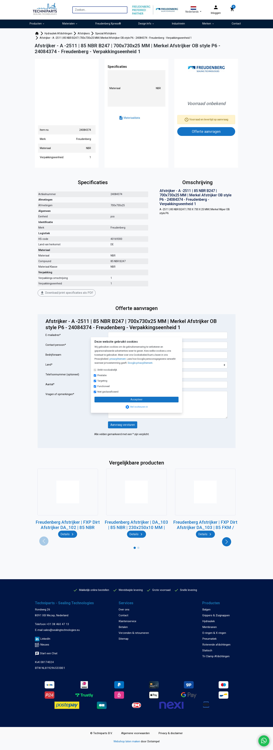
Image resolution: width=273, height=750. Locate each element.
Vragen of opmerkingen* (60, 394)
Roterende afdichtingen (216, 644)
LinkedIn (45, 638)
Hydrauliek (208, 621)
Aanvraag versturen (122, 425)
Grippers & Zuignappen (216, 615)
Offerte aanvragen (206, 131)
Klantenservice (127, 621)
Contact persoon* (56, 344)
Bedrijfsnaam (53, 354)
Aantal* (50, 384)
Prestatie (102, 375)
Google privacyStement (140, 362)
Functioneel (103, 386)
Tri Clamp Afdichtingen (216, 656)
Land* (49, 364)
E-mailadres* (53, 335)
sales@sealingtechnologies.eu (61, 630)
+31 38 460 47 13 (57, 624)
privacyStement (117, 358)
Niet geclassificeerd (107, 391)
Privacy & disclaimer (170, 733)
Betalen (123, 627)
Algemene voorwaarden (135, 733)
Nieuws (44, 644)
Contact (123, 615)
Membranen (209, 627)
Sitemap (123, 638)
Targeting (102, 380)
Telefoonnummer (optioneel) (62, 374)
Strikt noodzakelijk (107, 369)
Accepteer (136, 399)
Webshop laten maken (127, 741)
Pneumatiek (209, 638)
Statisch (207, 650)
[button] (193, 10)
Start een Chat (46, 653)
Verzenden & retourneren (134, 633)
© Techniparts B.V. (101, 733)
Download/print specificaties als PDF (66, 293)
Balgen (206, 609)
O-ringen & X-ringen (214, 633)
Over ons (124, 609)
